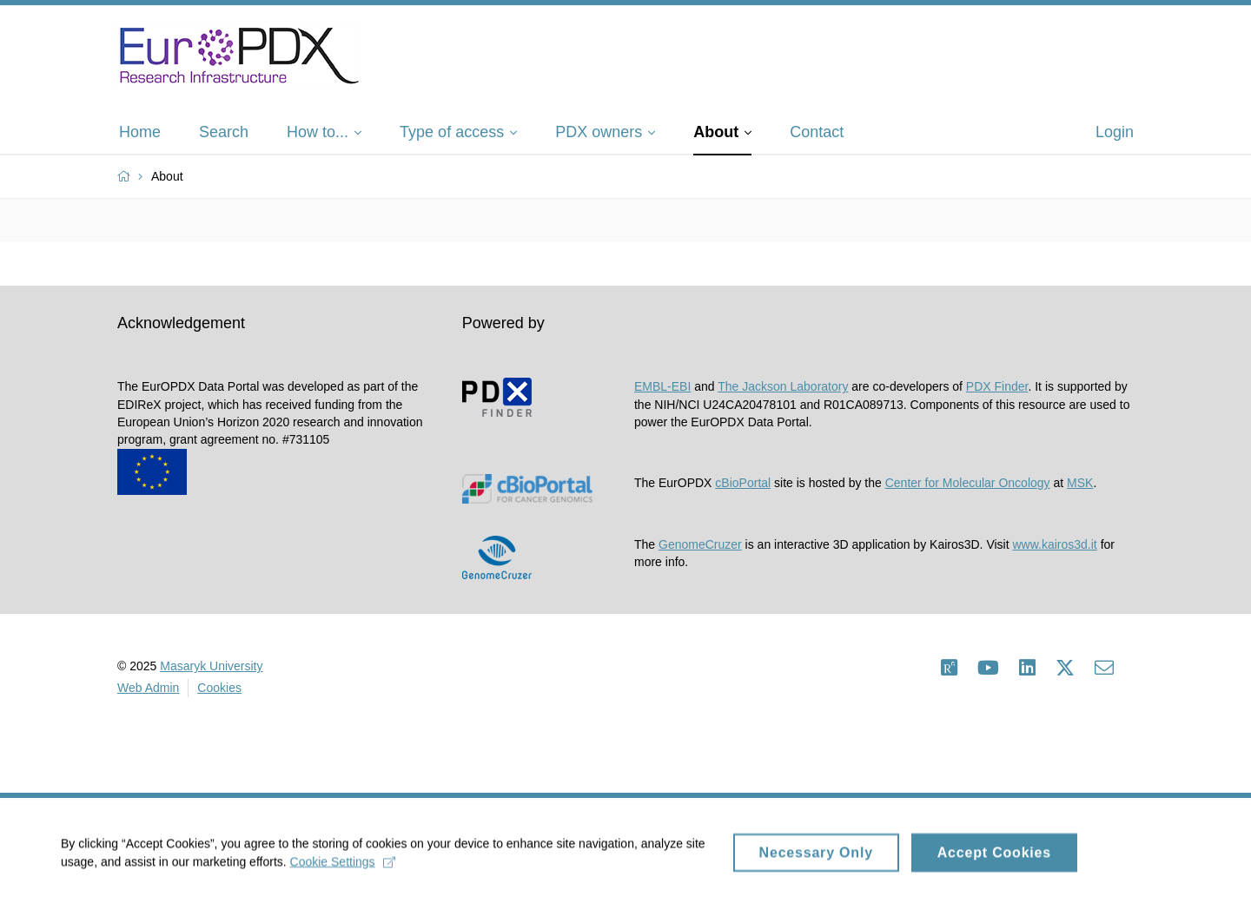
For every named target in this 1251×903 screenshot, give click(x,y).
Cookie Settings (342, 866)
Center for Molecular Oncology (967, 483)
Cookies (219, 688)
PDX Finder (997, 386)
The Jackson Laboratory (783, 386)
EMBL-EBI (662, 386)
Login (1114, 132)
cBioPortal (743, 483)
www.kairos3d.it (1054, 544)
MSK (1080, 483)
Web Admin (148, 688)
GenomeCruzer (700, 544)
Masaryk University (211, 666)
